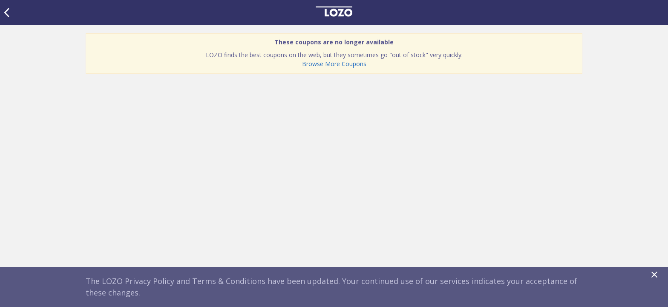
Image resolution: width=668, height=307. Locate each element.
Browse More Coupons (334, 64)
